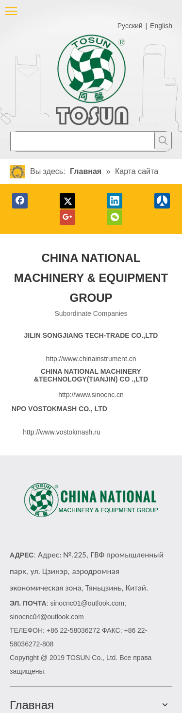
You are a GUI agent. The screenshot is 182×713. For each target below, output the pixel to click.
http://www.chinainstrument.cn (91, 359)
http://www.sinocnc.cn (91, 395)
